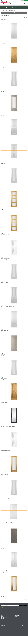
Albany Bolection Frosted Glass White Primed (7, 306)
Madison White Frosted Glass (5, 498)
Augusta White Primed (4, 330)
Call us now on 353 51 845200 (14, 629)
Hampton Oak (3, 65)
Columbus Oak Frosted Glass (5, 234)
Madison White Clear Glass (5, 282)
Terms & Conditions (16, 615)
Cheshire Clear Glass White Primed (6, 186)
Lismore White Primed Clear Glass (6, 258)
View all (5, 19)
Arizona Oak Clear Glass (4, 594)
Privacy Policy (16, 616)
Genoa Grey (2, 546)
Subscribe (23, 605)
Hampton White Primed (4, 41)
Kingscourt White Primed (4, 570)
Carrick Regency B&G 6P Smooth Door (6, 162)
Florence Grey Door (3, 354)
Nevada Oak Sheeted (4, 402)
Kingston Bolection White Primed (6, 138)
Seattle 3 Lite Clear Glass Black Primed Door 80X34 (8, 426)
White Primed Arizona (4, 378)
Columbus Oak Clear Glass (5, 210)
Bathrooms (2, 618)
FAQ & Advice (2, 616)
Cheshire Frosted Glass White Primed (6, 89)
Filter (14, 12)
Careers (2, 612)
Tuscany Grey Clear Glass (4, 114)
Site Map (2, 615)
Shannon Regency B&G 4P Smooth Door (7, 522)
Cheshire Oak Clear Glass (4, 474)
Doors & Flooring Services (4, 617)
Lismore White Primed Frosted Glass (6, 450)
